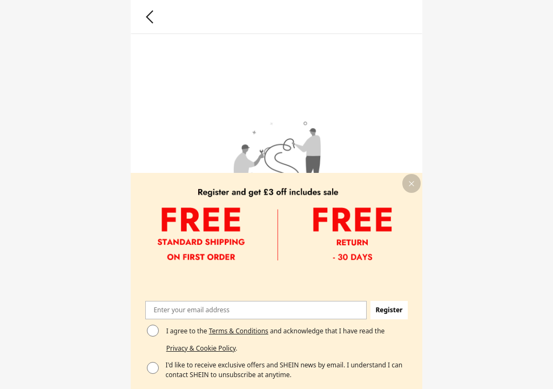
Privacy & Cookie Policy (201, 348)
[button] (411, 183)
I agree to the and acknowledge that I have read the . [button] (275, 339)
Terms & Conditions (238, 331)
